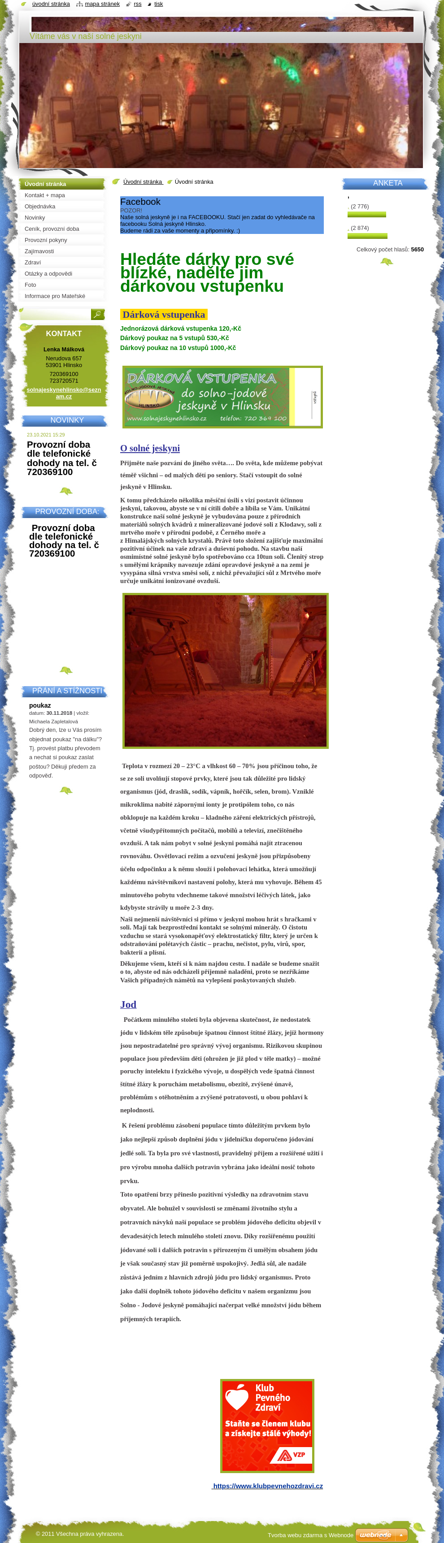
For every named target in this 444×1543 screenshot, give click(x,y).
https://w (227, 1486)
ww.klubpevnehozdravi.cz (282, 1486)
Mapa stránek (102, 3)
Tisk (158, 3)
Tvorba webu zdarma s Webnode (310, 1535)
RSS (138, 3)
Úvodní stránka (143, 181)
